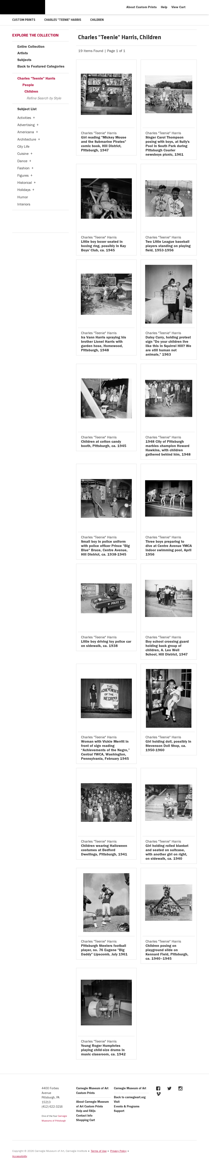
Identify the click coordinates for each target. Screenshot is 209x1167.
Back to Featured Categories (40, 66)
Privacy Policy (118, 1151)
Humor (22, 197)
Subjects (24, 60)
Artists (22, 53)
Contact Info (84, 1115)
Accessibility (19, 1156)
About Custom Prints (141, 7)
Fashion (23, 168)
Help (164, 7)
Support (119, 1111)
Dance (22, 161)
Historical (24, 182)
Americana (25, 132)
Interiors (23, 204)
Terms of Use (99, 1151)
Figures (23, 175)
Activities (24, 117)
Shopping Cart (85, 1120)
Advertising (26, 125)
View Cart (178, 7)
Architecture (26, 139)
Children (31, 91)
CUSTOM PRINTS (24, 20)
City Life (23, 146)
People (28, 85)
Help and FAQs (86, 1111)
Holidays (23, 189)
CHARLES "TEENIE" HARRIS (64, 20)
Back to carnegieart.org (130, 1097)
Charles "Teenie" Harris (36, 78)
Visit (117, 1101)
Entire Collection (30, 46)
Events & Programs (126, 1106)
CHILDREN (99, 20)
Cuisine (23, 153)
